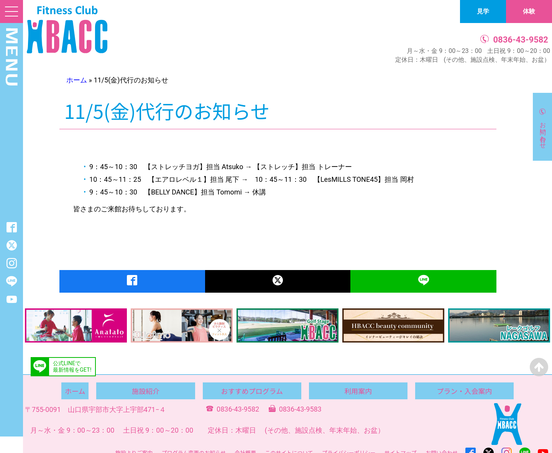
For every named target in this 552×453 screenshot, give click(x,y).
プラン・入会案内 (464, 391)
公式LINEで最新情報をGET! (72, 366)
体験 (529, 11)
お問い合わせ (543, 131)
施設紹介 (145, 391)
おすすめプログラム (252, 391)
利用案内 (358, 391)
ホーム (76, 80)
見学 (483, 11)
